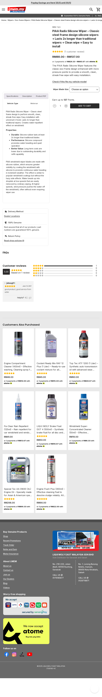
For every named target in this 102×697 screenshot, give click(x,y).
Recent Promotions (12, 582)
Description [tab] (27, 137)
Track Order (8, 586)
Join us (6, 616)
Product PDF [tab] (41, 137)
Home (3, 20)
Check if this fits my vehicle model (69, 81)
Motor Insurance (10, 595)
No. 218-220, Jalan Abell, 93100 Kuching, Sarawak (63, 608)
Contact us (8, 612)
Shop (5, 578)
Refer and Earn (10, 591)
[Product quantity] (60, 106)
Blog (5, 625)
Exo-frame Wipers (22, 20)
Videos (6, 629)
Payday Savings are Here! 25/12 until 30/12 (51, 3)
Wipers (11, 20)
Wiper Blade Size (61, 89)
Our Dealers (8, 620)
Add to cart (84, 106)
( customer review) (74, 51)
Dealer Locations (12, 257)
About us (7, 607)
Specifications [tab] (12, 137)
